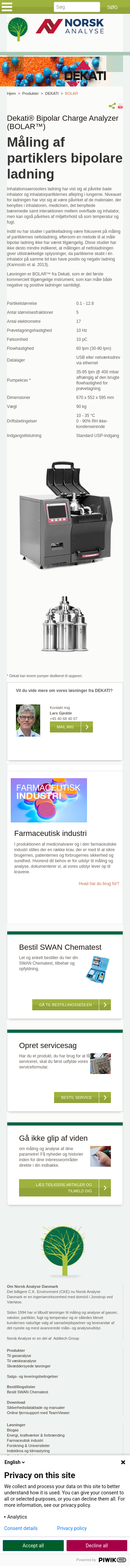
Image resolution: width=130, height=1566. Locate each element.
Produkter (30, 93)
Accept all (33, 1545)
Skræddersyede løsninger (29, 1366)
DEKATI (52, 93)
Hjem (11, 93)
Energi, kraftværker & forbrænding (35, 1435)
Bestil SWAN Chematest (27, 1392)
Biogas (13, 1430)
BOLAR (71, 93)
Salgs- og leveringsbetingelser (32, 1376)
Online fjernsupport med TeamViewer (38, 1413)
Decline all (97, 1545)
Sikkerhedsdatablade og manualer (36, 1407)
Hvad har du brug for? (99, 883)
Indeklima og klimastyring (28, 1451)
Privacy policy (72, 1528)
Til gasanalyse (19, 1356)
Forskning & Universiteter (28, 1446)
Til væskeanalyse (21, 1361)
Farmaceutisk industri (25, 1440)
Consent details (21, 1528)
